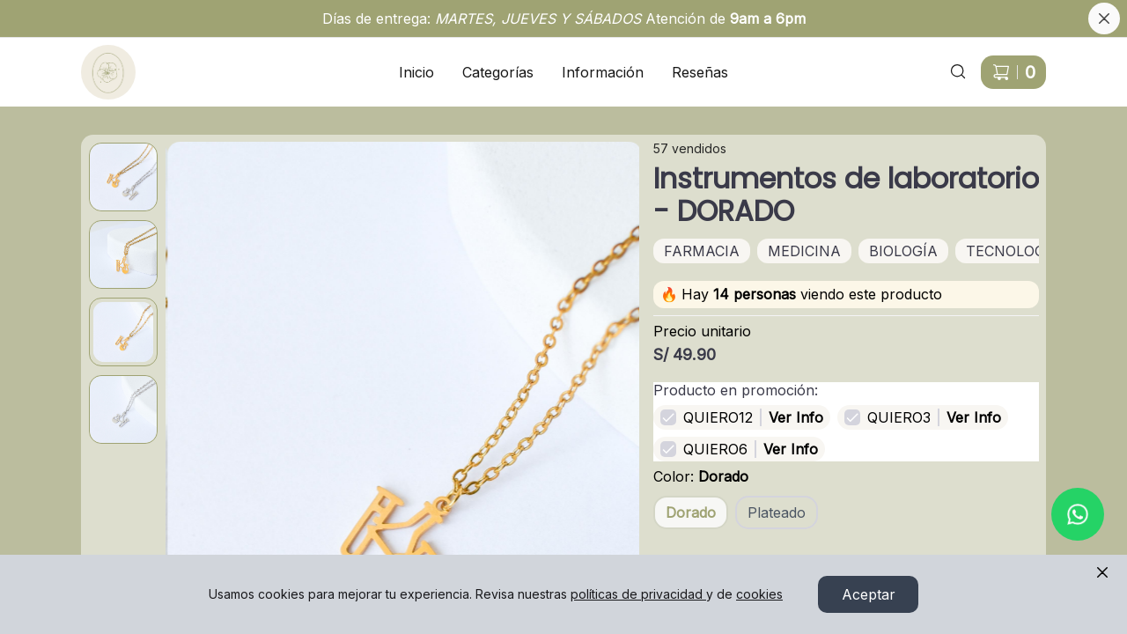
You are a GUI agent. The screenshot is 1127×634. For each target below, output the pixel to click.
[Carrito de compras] (1013, 72)
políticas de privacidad (638, 593)
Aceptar (868, 594)
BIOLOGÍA (903, 251)
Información (603, 72)
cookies (759, 593)
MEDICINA (804, 251)
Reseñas (700, 72)
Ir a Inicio (98, 61)
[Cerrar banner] (1104, 18)
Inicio (416, 72)
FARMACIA (702, 251)
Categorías (498, 72)
